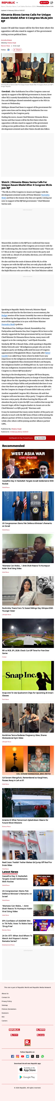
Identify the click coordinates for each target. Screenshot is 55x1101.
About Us (5, 993)
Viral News (5, 869)
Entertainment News (8, 945)
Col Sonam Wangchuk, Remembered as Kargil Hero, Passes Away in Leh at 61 (25, 779)
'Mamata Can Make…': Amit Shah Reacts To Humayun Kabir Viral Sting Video (26, 567)
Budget (4, 315)
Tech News (5, 699)
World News (6, 487)
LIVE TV (44, 2)
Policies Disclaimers (9, 1009)
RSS (3, 1017)
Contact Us (6, 997)
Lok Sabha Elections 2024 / (27, 6)
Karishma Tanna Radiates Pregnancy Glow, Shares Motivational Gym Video (24, 736)
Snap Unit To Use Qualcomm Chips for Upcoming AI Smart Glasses (27, 694)
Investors (5, 1013)
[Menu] (51, 2)
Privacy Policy (7, 1001)
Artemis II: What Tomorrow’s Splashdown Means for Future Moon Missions (25, 821)
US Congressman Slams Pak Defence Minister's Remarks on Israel (27, 524)
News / (3, 6)
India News (5, 572)
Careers (4, 1021)
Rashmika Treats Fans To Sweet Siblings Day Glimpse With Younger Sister (27, 609)
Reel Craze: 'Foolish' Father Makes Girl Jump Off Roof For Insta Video (27, 864)
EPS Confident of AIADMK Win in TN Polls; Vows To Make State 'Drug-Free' (17, 923)
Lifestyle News (6, 614)
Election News (5, 46)
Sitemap (5, 1005)
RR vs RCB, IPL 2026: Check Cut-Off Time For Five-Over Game (25, 652)
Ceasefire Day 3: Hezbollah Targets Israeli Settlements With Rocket (28, 482)
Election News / (11, 6)
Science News (6, 826)
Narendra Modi (8, 324)
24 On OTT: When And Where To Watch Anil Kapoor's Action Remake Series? (17, 938)
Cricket (4, 657)
